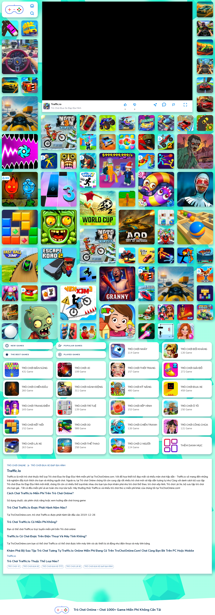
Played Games (69, 354)
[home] (32, 6)
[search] (32, 13)
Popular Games (70, 346)
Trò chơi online (16, 465)
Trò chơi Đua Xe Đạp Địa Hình (66, 108)
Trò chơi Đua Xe (31, 566)
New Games (14, 346)
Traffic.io (11, 556)
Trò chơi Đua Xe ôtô (52, 566)
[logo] (14, 9)
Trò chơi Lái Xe (73, 566)
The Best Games (17, 354)
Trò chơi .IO (14, 566)
